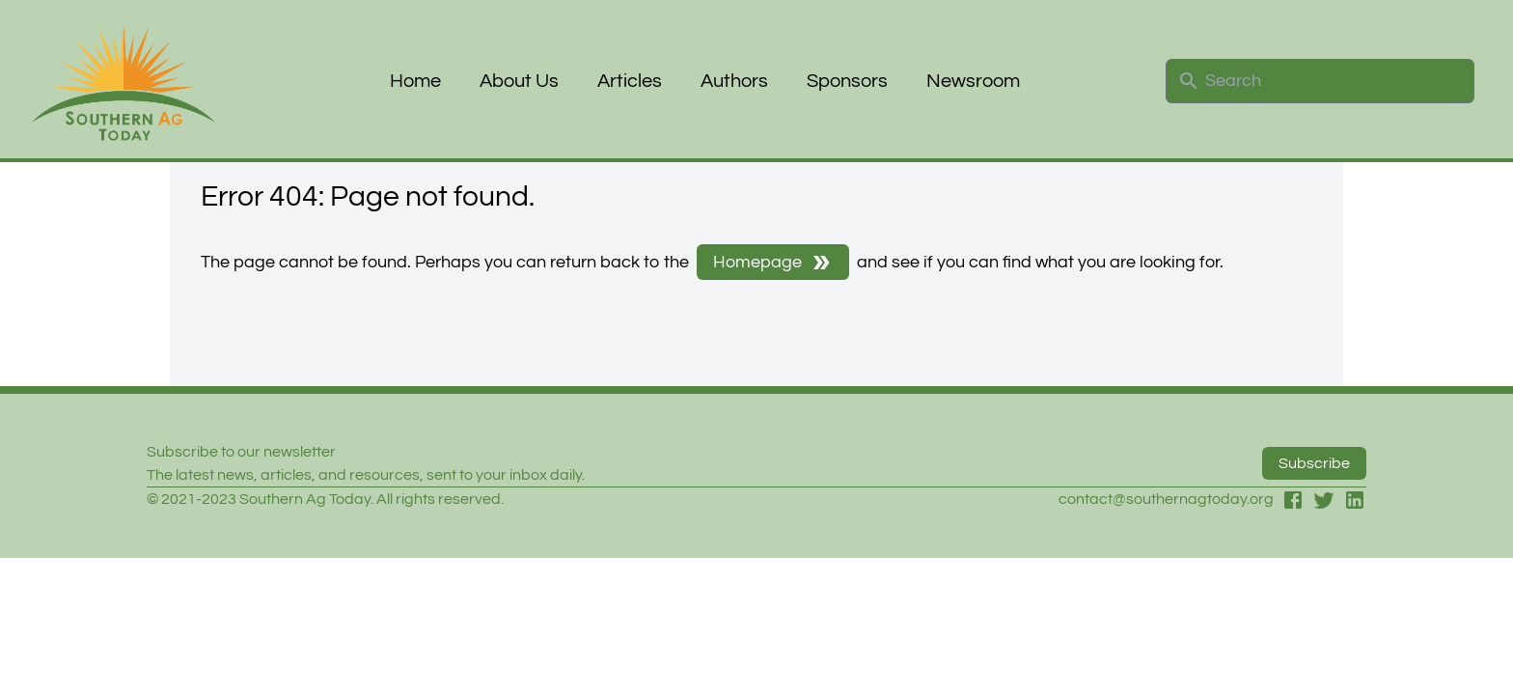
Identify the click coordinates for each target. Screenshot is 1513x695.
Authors (734, 81)
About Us (519, 81)
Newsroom (973, 81)
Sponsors (847, 81)
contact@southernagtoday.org (1166, 499)
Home (415, 81)
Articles (629, 81)
